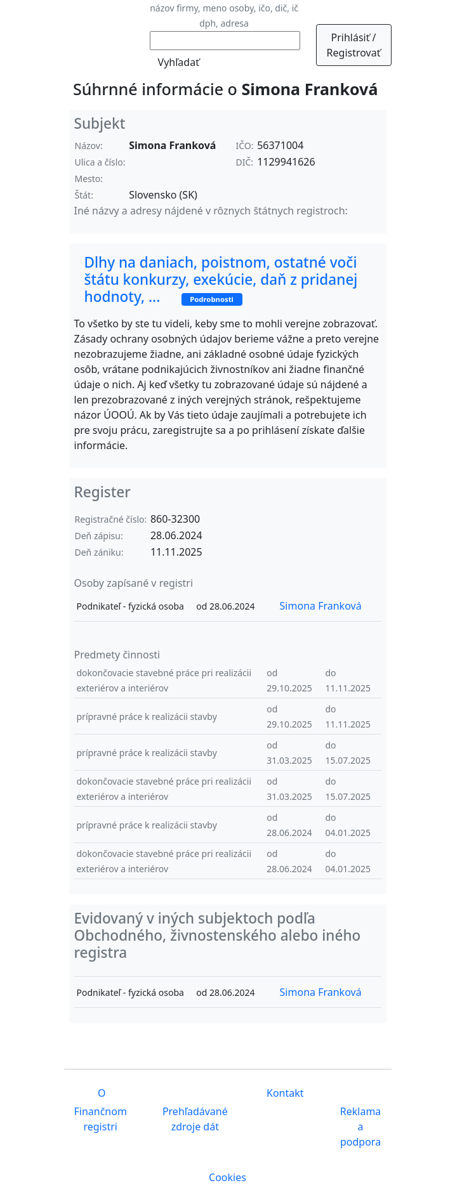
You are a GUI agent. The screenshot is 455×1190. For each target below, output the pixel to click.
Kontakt (284, 1093)
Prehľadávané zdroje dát (195, 1119)
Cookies (227, 1177)
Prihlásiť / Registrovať (354, 45)
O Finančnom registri (100, 1110)
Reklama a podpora (360, 1126)
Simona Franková (321, 606)
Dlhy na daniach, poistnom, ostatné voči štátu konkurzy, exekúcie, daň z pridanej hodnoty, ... (221, 279)
